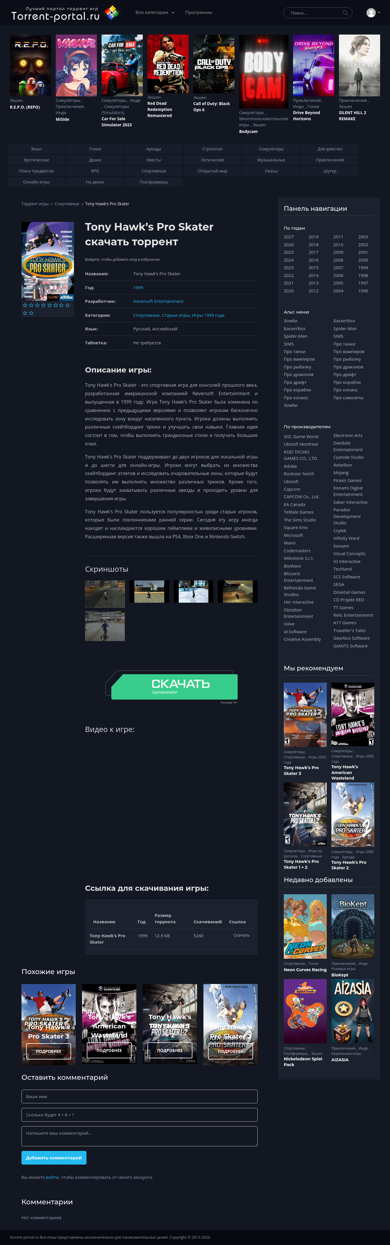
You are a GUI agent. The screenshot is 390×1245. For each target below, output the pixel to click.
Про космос (296, 397)
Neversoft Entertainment (158, 301)
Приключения (70, 106)
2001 (363, 252)
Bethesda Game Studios (300, 591)
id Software (295, 631)
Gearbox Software (351, 638)
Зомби (290, 320)
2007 (338, 267)
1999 (138, 287)
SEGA (338, 584)
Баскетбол (294, 328)
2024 (289, 260)
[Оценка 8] (67, 305)
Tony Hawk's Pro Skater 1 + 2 (170, 1026)
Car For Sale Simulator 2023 (117, 121)
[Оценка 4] (43, 305)
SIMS (289, 344)
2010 (338, 244)
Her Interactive (299, 602)
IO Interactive (347, 561)
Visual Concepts (349, 553)
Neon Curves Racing (305, 969)
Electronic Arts (347, 435)
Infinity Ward (346, 538)
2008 (338, 260)
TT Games (343, 607)
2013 (314, 283)
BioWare (292, 566)
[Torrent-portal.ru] (66, 13)
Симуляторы (69, 100)
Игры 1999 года (208, 315)
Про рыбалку (297, 367)
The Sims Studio (300, 520)
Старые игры (175, 315)
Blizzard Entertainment (298, 577)
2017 (314, 252)
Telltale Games (299, 512)
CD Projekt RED (348, 599)
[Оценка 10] (31, 313)
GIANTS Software (350, 646)
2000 (363, 260)
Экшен (16, 100)
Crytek (339, 530)
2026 (289, 244)
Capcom (292, 489)
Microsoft (293, 535)
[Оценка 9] (25, 313)
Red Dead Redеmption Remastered (159, 109)
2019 (314, 237)
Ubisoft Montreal (301, 444)
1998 (363, 275)
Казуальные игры (346, 1053)
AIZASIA (340, 1059)
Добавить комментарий (54, 1158)
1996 (363, 291)
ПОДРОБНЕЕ (49, 1051)
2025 (289, 252)
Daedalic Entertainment (348, 446)
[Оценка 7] (61, 305)
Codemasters (297, 550)
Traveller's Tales (349, 630)
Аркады (348, 856)
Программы (198, 12)
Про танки (295, 351)
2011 (338, 237)
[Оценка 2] (31, 305)
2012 (314, 291)
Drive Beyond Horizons (306, 115)
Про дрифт (295, 382)
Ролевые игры (343, 968)
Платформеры (296, 1053)
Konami (341, 546)
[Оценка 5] (49, 305)
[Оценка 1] (25, 305)
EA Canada (294, 504)
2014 (314, 275)
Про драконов (299, 374)
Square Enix (296, 527)
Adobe (290, 466)
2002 (363, 244)
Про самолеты (348, 397)
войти (52, 1177)
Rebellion (342, 465)
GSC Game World (301, 436)
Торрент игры (35, 203)
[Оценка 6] (55, 305)
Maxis (290, 543)
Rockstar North (299, 473)
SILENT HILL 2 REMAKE (352, 115)
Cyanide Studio (348, 457)
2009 (338, 252)
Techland (342, 569)
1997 (363, 283)
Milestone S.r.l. (298, 558)
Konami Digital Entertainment (348, 491)
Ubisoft (291, 481)
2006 (338, 275)
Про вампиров (299, 359)
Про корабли (297, 390)
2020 (289, 291)
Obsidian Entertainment (298, 613)
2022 (289, 275)
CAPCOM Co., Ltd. (301, 496)
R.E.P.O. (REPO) (25, 107)
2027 (289, 237)
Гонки (313, 106)
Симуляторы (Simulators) (115, 109)
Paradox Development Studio (347, 516)
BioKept (340, 975)
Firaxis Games (347, 480)
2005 (338, 283)
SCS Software (346, 577)
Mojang (341, 472)
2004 (338, 291)
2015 (314, 267)
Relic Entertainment (353, 615)
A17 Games (344, 622)
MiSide (62, 119)
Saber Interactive (350, 502)
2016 (314, 260)
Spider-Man (295, 336)
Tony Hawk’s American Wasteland (109, 1026)
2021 (289, 283)
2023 (289, 267)
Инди (61, 112)
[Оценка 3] (37, 305)
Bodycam (248, 131)
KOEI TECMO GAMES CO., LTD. (301, 455)
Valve (289, 624)
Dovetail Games (349, 592)
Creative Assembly (302, 639)
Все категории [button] (152, 12)
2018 (314, 244)
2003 (363, 237)
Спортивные (67, 203)
